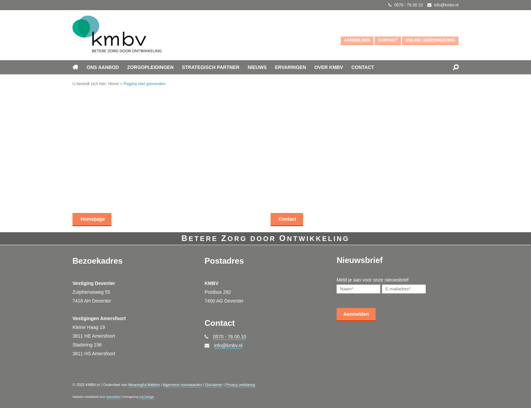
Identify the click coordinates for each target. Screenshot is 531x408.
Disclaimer (213, 385)
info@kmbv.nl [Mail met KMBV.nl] (446, 5)
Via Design (146, 397)
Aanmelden (357, 40)
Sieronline (113, 397)
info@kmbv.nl (228, 345)
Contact (388, 40)
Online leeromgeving (430, 40)
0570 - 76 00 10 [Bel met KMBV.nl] (408, 5)
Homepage (92, 219)
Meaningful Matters (144, 385)
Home (113, 83)
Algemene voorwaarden (182, 385)
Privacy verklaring (240, 385)
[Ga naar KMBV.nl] (117, 35)
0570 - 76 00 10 (229, 336)
